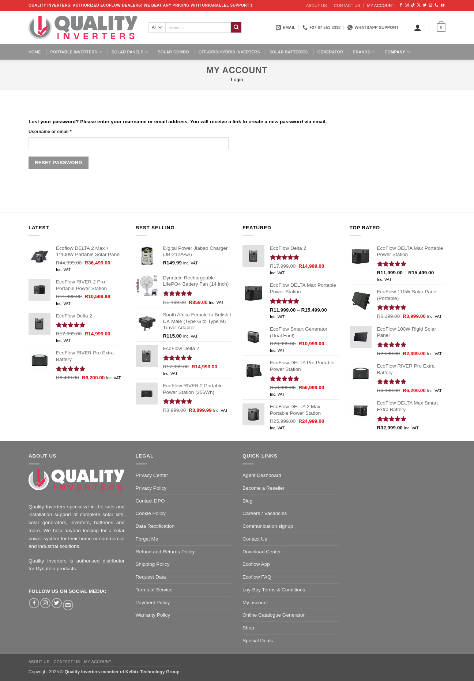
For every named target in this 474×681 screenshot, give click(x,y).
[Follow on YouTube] (442, 5)
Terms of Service (154, 589)
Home (35, 52)
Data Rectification (155, 526)
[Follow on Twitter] (424, 5)
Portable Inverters (76, 51)
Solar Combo (173, 52)
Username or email (50, 131)
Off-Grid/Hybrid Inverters (229, 52)
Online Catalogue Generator (273, 615)
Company (397, 51)
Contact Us (254, 539)
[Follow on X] (419, 5)
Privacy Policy (151, 488)
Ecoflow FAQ (256, 577)
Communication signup (267, 526)
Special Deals (257, 640)
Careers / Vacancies (264, 513)
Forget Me (147, 539)
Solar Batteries (289, 52)
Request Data (151, 577)
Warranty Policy (153, 615)
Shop (248, 628)
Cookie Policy (151, 513)
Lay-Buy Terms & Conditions (273, 589)
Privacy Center (152, 475)
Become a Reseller (263, 488)
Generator (330, 52)
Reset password (58, 162)
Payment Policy (153, 602)
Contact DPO (150, 501)
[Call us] (436, 5)
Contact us (347, 5)
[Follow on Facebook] (401, 5)
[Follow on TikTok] (412, 5)
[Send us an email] (430, 5)
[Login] (417, 27)
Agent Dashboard (261, 475)
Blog (247, 501)
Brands (364, 51)
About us (316, 5)
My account (380, 5)
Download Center (261, 551)
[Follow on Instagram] (407, 5)
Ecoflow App (256, 564)
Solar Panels (130, 51)
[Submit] (236, 27)
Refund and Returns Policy (165, 551)
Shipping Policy (153, 564)
